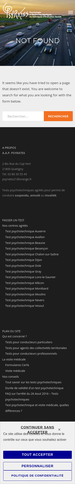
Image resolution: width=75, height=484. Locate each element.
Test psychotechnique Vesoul (24, 306)
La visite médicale (14, 359)
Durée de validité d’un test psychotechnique (34, 388)
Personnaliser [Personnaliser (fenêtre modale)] (37, 466)
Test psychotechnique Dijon (23, 260)
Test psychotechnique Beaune (25, 243)
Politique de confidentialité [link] (37, 475)
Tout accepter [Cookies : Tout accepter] (37, 455)
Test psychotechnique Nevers (24, 300)
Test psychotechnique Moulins (25, 294)
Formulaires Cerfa (17, 365)
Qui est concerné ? (14, 336)
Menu (70, 12)
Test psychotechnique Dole (23, 266)
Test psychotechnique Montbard (26, 288)
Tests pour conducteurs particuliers (28, 342)
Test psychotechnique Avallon (25, 237)
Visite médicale (15, 371)
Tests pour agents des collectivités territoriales (36, 348)
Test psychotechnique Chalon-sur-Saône (32, 254)
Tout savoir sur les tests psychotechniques (33, 382)
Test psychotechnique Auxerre (25, 231)
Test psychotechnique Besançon (26, 248)
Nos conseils (10, 376)
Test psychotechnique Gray (23, 271)
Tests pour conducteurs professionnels (31, 353)
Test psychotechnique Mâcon (24, 283)
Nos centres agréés (15, 225)
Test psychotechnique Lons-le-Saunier (30, 277)
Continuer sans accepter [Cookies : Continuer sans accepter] (37, 430)
